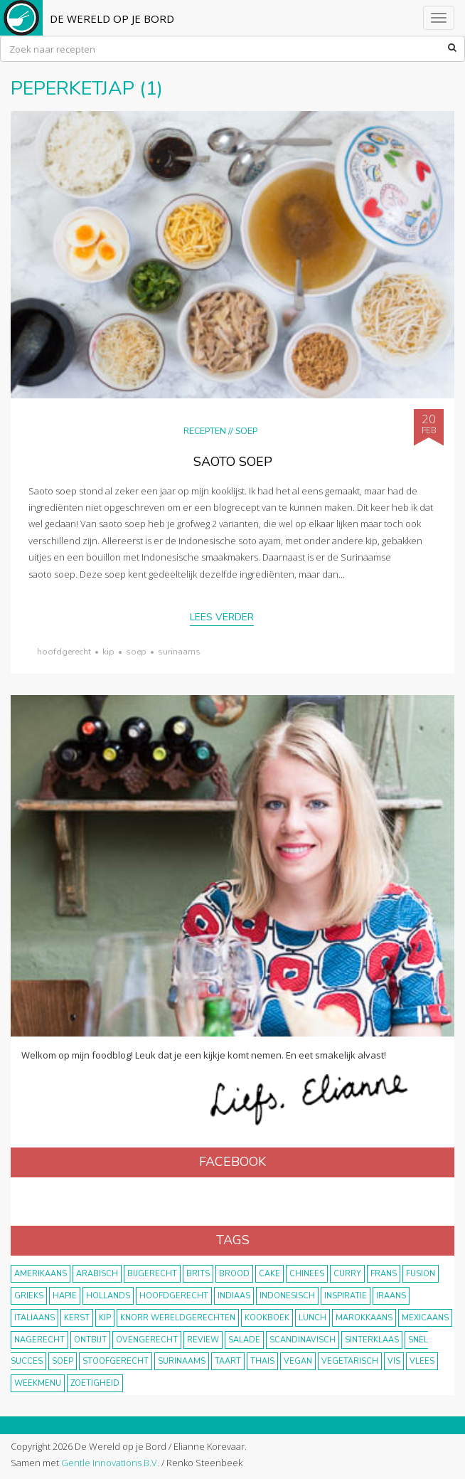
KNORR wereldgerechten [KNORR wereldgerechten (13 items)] (177, 1318)
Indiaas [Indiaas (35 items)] (234, 1295)
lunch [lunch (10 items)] (312, 1318)
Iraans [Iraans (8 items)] (391, 1295)
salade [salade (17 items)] (244, 1340)
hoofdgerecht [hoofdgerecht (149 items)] (173, 1295)
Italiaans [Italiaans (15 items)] (34, 1318)
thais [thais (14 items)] (262, 1361)
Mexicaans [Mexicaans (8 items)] (425, 1318)
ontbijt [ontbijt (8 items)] (90, 1340)
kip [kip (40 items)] (105, 1318)
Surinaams (179, 651)
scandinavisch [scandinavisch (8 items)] (302, 1340)
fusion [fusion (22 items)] (420, 1273)
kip (108, 651)
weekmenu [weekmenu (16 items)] (37, 1383)
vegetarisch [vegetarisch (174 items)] (349, 1361)
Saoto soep (232, 461)
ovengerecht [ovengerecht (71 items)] (147, 1340)
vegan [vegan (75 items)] (298, 1361)
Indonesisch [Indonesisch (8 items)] (287, 1295)
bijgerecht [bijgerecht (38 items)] (152, 1273)
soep (136, 651)
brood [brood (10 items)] (234, 1273)
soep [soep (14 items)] (62, 1361)
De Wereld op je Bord (112, 18)
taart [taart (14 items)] (228, 1361)
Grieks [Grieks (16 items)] (28, 1295)
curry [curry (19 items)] (347, 1273)
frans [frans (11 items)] (383, 1273)
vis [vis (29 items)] (394, 1361)
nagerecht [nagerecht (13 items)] (39, 1340)
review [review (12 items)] (203, 1340)
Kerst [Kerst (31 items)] (77, 1318)
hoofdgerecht (64, 651)
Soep (246, 431)
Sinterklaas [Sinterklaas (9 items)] (372, 1340)
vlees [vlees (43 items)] (422, 1361)
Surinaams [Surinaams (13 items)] (181, 1361)
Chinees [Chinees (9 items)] (306, 1273)
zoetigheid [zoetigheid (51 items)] (94, 1383)
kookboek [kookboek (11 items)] (267, 1318)
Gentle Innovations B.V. (110, 1462)
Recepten (204, 431)
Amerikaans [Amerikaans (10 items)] (40, 1273)
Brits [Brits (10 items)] (198, 1273)
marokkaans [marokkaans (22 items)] (364, 1318)
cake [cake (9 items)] (269, 1273)
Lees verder (222, 617)
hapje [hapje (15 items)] (65, 1295)
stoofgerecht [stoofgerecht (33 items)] (115, 1361)
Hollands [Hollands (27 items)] (108, 1295)
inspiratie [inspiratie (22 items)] (345, 1295)
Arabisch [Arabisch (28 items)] (97, 1273)
